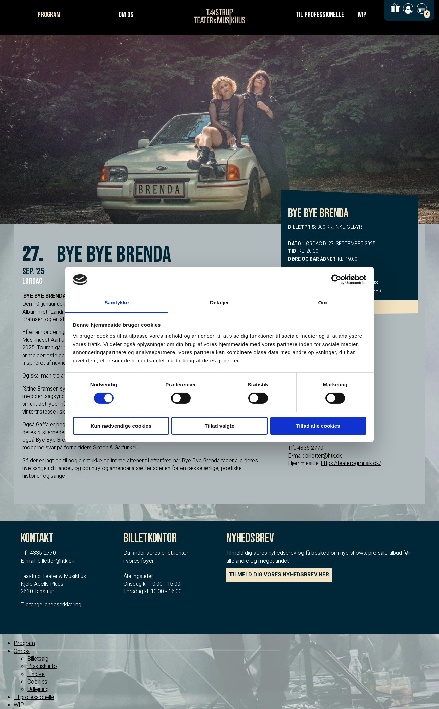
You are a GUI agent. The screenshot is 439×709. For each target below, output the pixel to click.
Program (49, 15)
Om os (126, 15)
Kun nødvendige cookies (121, 426)
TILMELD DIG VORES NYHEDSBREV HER (279, 575)
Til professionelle (320, 15)
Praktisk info (42, 666)
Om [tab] (322, 302)
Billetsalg (37, 659)
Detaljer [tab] (219, 302)
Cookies (37, 682)
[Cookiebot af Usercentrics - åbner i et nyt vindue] (336, 279)
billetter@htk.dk (323, 456)
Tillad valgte (219, 426)
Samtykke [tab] (117, 302)
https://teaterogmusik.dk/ (351, 463)
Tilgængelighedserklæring (51, 604)
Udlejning (38, 689)
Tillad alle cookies (318, 426)
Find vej (36, 674)
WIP (362, 15)
